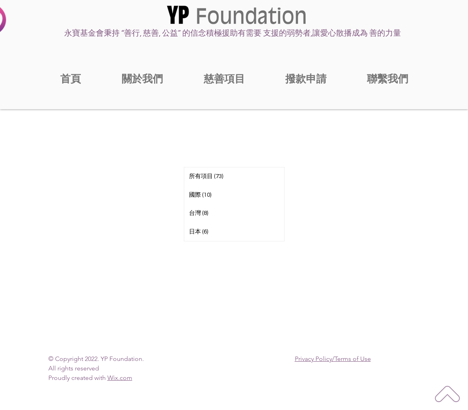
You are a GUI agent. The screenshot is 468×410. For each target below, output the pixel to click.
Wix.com (119, 378)
